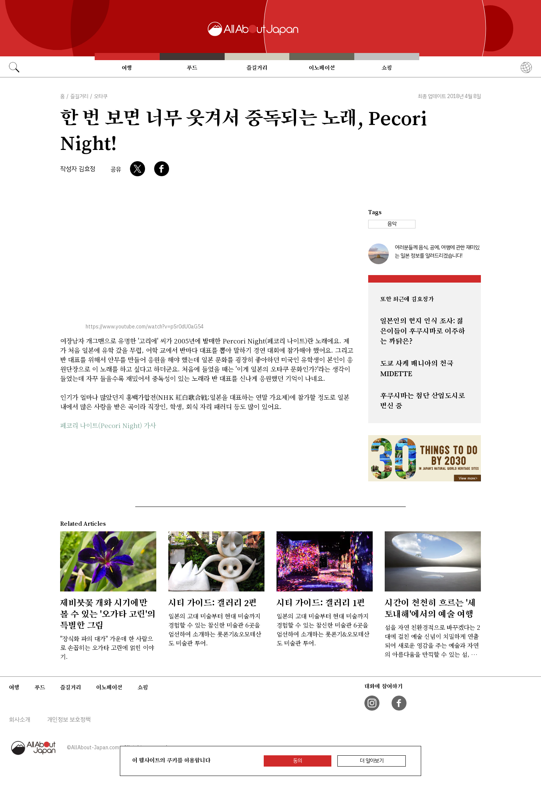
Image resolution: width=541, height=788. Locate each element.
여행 (127, 68)
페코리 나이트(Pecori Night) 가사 (108, 425)
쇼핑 (387, 68)
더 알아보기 (372, 761)
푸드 (192, 68)
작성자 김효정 (77, 169)
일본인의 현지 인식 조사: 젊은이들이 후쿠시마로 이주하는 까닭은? (422, 331)
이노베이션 (322, 68)
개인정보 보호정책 (69, 719)
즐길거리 (256, 68)
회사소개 (19, 719)
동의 (297, 761)
